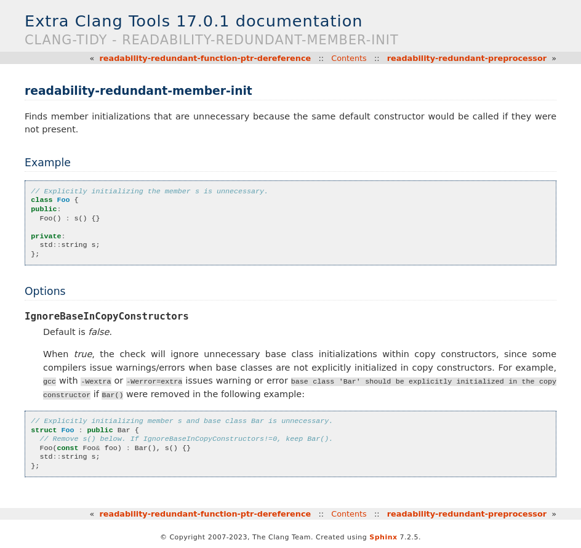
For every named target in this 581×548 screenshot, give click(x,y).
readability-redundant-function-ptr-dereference (205, 58)
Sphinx (383, 537)
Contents (349, 58)
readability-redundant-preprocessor (467, 58)
